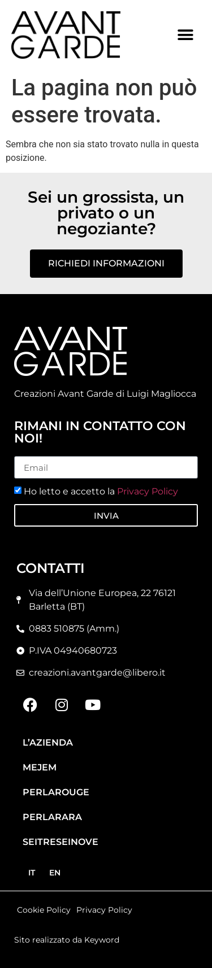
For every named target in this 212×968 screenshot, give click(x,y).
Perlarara (52, 817)
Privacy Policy (147, 491)
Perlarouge (56, 792)
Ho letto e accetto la (101, 491)
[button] (185, 34)
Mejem (40, 767)
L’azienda (48, 742)
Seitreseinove (60, 841)
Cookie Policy (44, 910)
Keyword (101, 940)
